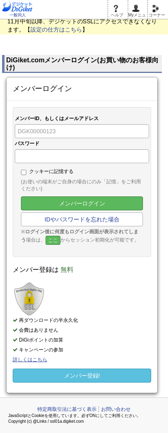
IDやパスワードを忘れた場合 (82, 219)
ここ (53, 240)
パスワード (27, 143)
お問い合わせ (116, 409)
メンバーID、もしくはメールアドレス (57, 118)
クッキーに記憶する (47, 172)
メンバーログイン (82, 203)
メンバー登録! (82, 375)
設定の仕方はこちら (56, 29)
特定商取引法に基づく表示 (67, 409)
